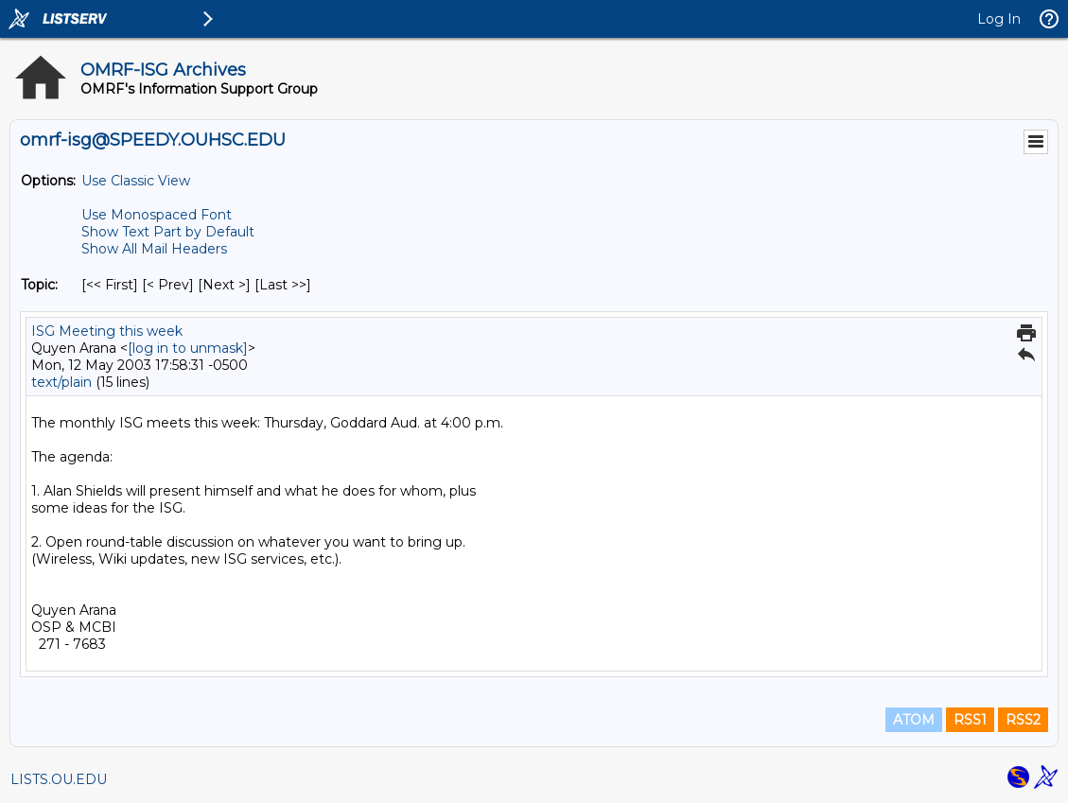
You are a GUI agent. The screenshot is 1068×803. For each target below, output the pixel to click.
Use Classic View (135, 180)
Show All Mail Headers (154, 248)
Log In (999, 18)
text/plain (61, 382)
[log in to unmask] (188, 348)
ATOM (914, 719)
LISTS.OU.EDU (58, 779)
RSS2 (1023, 719)
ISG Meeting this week (107, 331)
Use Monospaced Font (156, 214)
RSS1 (970, 719)
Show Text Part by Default (167, 231)
